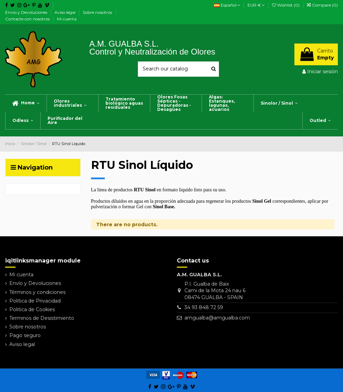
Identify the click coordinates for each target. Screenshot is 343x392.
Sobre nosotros (98, 12)
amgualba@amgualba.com (217, 318)
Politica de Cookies (32, 309)
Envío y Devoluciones (26, 12)
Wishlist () (286, 5)
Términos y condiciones (37, 292)
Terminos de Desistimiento (41, 318)
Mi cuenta (67, 18)
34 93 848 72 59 (203, 307)
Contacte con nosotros (28, 18)
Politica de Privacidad (35, 301)
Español (227, 5)
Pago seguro (25, 335)
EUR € (256, 5)
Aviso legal (65, 12)
